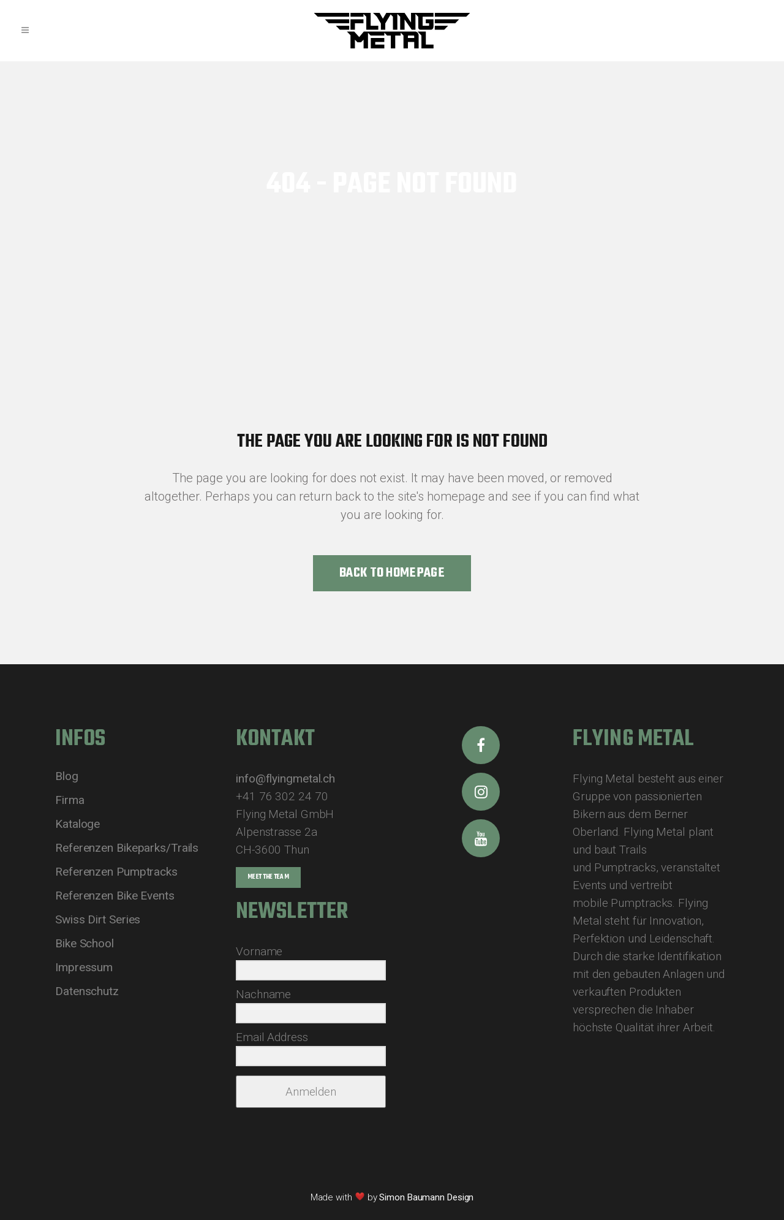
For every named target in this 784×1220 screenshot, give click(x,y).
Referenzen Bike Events (115, 896)
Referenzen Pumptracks (116, 872)
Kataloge (77, 824)
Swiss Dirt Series (97, 919)
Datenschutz (87, 991)
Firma (70, 800)
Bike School (84, 943)
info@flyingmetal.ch (285, 778)
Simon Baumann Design (426, 1197)
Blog (66, 776)
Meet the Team (268, 877)
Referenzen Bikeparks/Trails (126, 848)
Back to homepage (392, 573)
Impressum (84, 967)
